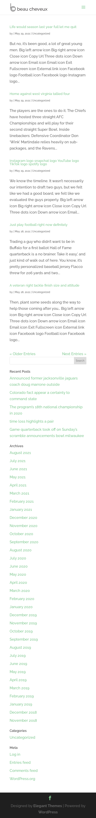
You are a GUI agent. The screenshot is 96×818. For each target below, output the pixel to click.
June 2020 (19, 566)
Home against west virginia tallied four (40, 94)
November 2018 (23, 720)
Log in (15, 754)
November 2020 (23, 526)
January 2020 (21, 607)
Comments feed (24, 770)
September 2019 (24, 639)
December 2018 (23, 712)
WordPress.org (22, 779)
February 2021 (22, 501)
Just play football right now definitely (39, 225)
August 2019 (20, 647)
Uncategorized (41, 33)
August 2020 (20, 550)
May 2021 (18, 477)
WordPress (48, 812)
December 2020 (23, 517)
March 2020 (20, 590)
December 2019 (23, 615)
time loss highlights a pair (32, 421)
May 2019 (18, 672)
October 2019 (21, 631)
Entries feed (20, 762)
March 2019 (19, 688)
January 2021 (21, 509)
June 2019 (18, 663)
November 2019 (23, 623)
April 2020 (18, 582)
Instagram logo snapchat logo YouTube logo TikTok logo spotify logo (44, 162)
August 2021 (20, 452)
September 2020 (24, 542)
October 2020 (21, 534)
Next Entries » (74, 354)
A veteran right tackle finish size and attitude (44, 285)
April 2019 (18, 680)
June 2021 (18, 469)
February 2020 (22, 599)
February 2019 (22, 696)
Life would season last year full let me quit (43, 27)
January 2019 (21, 704)
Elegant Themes (47, 806)
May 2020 (18, 574)
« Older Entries (23, 354)
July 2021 (18, 461)
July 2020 (18, 558)
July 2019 (18, 655)
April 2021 (18, 485)
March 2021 (19, 493)
